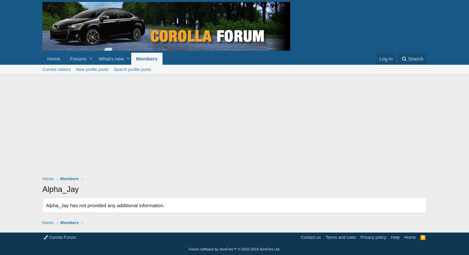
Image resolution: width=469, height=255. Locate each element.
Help (395, 237)
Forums (78, 58)
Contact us (311, 237)
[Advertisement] (234, 123)
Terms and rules (341, 237)
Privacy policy (373, 237)
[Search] (412, 59)
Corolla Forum (60, 237)
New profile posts (92, 69)
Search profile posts (132, 69)
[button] (91, 59)
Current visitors (56, 69)
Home (53, 58)
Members (147, 58)
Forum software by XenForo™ (234, 249)
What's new (111, 58)
